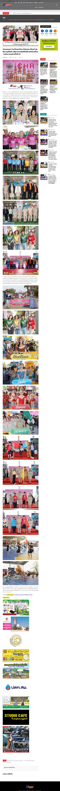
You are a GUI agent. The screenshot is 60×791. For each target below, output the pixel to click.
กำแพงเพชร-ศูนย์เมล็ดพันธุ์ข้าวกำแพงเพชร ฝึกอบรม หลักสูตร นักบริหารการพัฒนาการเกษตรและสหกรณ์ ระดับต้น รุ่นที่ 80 (44, 106)
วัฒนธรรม (31, 2)
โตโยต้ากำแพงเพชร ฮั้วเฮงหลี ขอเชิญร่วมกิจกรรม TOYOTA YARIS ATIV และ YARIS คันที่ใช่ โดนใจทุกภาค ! (43, 71)
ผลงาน (36, 7)
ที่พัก (24, 2)
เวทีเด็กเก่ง (36, 2)
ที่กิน (21, 2)
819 (20, 57)
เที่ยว (18, 2)
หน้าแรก (4, 19)
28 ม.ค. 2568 (13, 57)
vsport (5, 57)
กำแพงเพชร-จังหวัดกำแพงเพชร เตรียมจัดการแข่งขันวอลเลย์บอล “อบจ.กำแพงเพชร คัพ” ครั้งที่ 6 (52, 134)
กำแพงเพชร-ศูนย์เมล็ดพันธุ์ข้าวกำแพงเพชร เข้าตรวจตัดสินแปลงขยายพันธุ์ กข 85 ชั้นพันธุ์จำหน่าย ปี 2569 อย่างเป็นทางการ (53, 89)
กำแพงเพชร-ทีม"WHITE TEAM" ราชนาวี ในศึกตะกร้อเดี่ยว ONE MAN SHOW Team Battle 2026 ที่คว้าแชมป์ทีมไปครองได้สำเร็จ (52, 146)
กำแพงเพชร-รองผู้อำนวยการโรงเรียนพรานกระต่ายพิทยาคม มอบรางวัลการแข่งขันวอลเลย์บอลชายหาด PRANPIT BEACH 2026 (52, 171)
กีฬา (16, 2)
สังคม (27, 2)
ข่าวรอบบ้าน (41, 2)
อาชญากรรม (41, 7)
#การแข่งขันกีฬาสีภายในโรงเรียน (29, 760)
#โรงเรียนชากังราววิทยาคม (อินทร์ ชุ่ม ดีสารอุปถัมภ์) (15, 760)
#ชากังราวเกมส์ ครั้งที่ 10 (7, 762)
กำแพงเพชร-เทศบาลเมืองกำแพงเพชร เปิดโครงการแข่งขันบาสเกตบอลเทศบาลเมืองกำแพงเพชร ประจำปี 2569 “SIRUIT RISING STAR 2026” (52, 123)
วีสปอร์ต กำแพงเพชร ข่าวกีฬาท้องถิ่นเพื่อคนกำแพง (22, 13)
